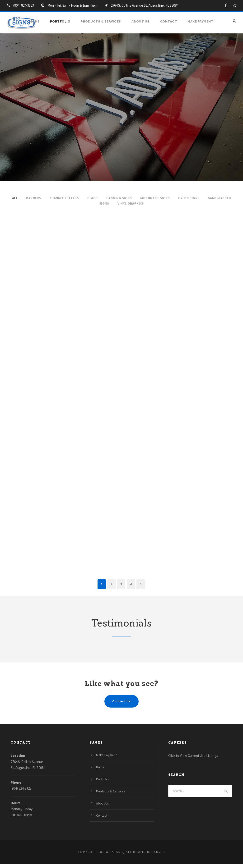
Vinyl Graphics (130, 203)
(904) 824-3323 (21, 788)
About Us (140, 21)
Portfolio (60, 21)
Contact (168, 21)
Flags (92, 198)
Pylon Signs (189, 198)
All (15, 198)
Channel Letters (64, 198)
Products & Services (101, 21)
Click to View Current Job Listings (193, 755)
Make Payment (200, 21)
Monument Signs (155, 198)
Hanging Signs (119, 198)
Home (35, 21)
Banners (33, 198)
